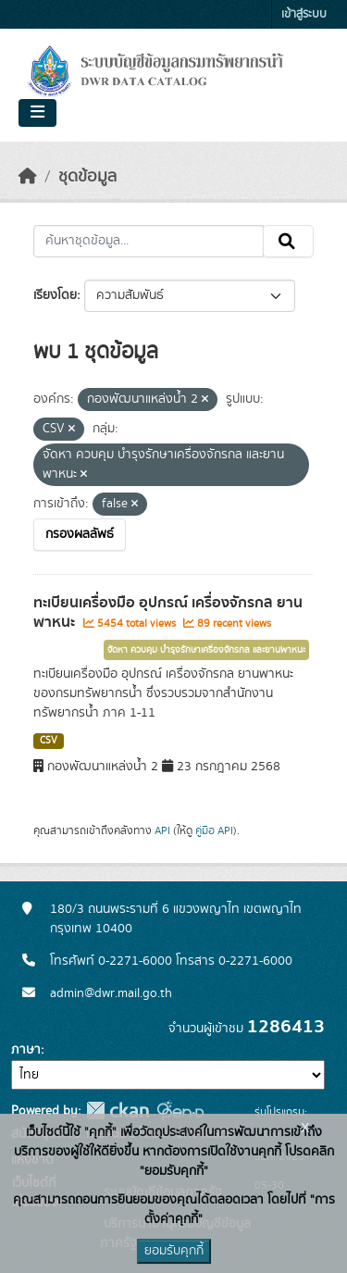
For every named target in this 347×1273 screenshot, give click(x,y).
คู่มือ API (214, 830)
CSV (48, 740)
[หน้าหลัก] (28, 177)
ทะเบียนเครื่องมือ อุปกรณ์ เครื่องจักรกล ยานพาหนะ (168, 612)
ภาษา (26, 1050)
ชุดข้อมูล (87, 177)
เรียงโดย (55, 295)
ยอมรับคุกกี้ (174, 1251)
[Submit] (288, 241)
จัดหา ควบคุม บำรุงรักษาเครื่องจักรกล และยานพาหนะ (206, 649)
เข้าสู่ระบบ (304, 14)
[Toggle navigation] (37, 113)
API (162, 830)
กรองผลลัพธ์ (79, 534)
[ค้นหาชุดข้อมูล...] (148, 241)
